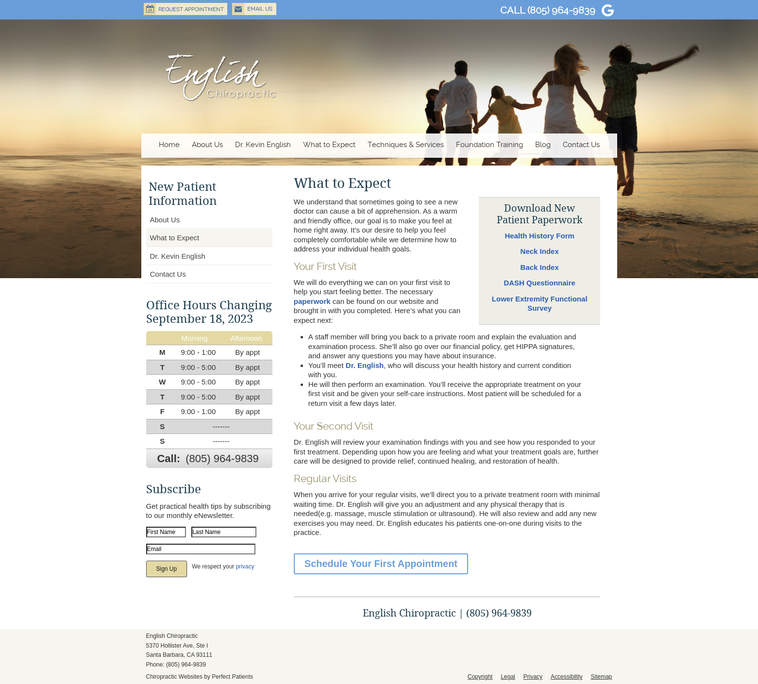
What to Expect (329, 144)
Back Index (540, 267)
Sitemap (601, 676)
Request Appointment (185, 9)
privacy (245, 566)
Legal (508, 676)
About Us (207, 144)
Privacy (532, 676)
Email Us (254, 9)
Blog (543, 144)
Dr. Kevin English (263, 144)
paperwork (312, 301)
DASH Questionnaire (539, 283)
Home (169, 144)
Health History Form (539, 236)
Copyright (480, 676)
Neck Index (540, 251)
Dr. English (365, 365)
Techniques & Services (406, 144)
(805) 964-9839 (561, 10)
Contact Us (581, 144)
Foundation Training (489, 144)
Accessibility (566, 676)
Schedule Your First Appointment (380, 563)
